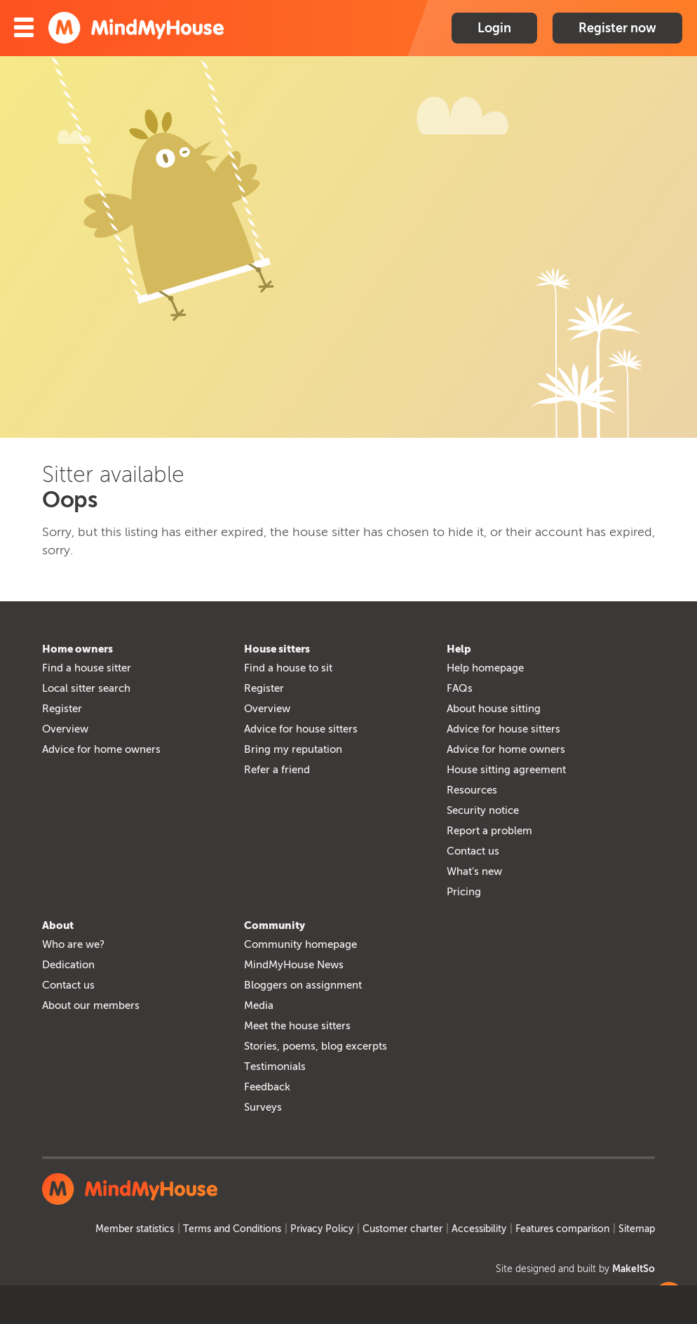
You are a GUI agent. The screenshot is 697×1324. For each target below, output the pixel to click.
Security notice (483, 810)
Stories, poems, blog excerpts (315, 1046)
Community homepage (300, 944)
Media (258, 1005)
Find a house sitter (86, 668)
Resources (472, 790)
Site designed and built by (575, 1269)
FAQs (460, 688)
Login (494, 28)
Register (62, 708)
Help (459, 649)
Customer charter (402, 1229)
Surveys (263, 1107)
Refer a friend (277, 769)
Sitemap (636, 1229)
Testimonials (275, 1066)
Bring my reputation (293, 749)
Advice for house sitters (301, 729)
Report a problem (489, 830)
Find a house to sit (288, 668)
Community (274, 925)
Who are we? (73, 944)
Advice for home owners (101, 749)
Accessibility (479, 1229)
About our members (91, 1005)
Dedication (68, 964)
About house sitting (494, 708)
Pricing (464, 891)
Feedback (267, 1087)
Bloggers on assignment (303, 985)
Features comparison (562, 1229)
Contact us (473, 851)
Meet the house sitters (297, 1025)
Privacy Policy (321, 1229)
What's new (474, 871)
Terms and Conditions (232, 1229)
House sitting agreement (506, 769)
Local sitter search (86, 688)
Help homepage (485, 668)
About (58, 925)
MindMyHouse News (294, 964)
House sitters (277, 649)
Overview (65, 729)
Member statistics (134, 1229)
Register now (617, 28)
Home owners (77, 649)
